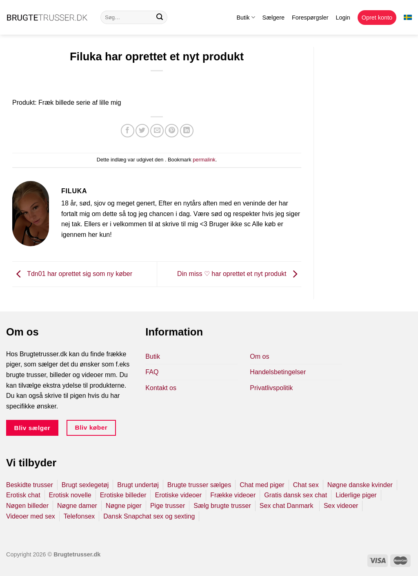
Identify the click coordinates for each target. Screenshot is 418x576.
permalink (204, 160)
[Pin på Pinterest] (171, 130)
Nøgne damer (77, 505)
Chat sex (306, 484)
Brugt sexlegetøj (85, 484)
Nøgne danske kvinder (360, 484)
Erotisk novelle (70, 495)
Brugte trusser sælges (199, 484)
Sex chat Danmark (287, 505)
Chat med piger (262, 484)
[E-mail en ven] (157, 130)
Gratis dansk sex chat (295, 495)
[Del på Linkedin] (186, 130)
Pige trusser (167, 505)
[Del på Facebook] (127, 130)
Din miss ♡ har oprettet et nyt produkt (239, 273)
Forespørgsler (310, 17)
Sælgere (273, 17)
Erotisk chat (23, 495)
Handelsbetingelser (278, 372)
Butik (245, 17)
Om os (259, 356)
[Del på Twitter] (142, 130)
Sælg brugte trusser (222, 505)
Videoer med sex (30, 516)
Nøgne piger (124, 505)
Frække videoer (233, 495)
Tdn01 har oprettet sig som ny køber (72, 273)
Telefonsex (79, 516)
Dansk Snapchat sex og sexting (149, 516)
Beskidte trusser (29, 484)
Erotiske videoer (178, 495)
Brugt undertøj (137, 484)
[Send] (160, 17)
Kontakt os (160, 387)
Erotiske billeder (123, 495)
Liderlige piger (356, 495)
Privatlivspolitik (271, 387)
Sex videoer (341, 505)
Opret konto (377, 17)
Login (343, 17)
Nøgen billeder (27, 505)
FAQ (151, 372)
